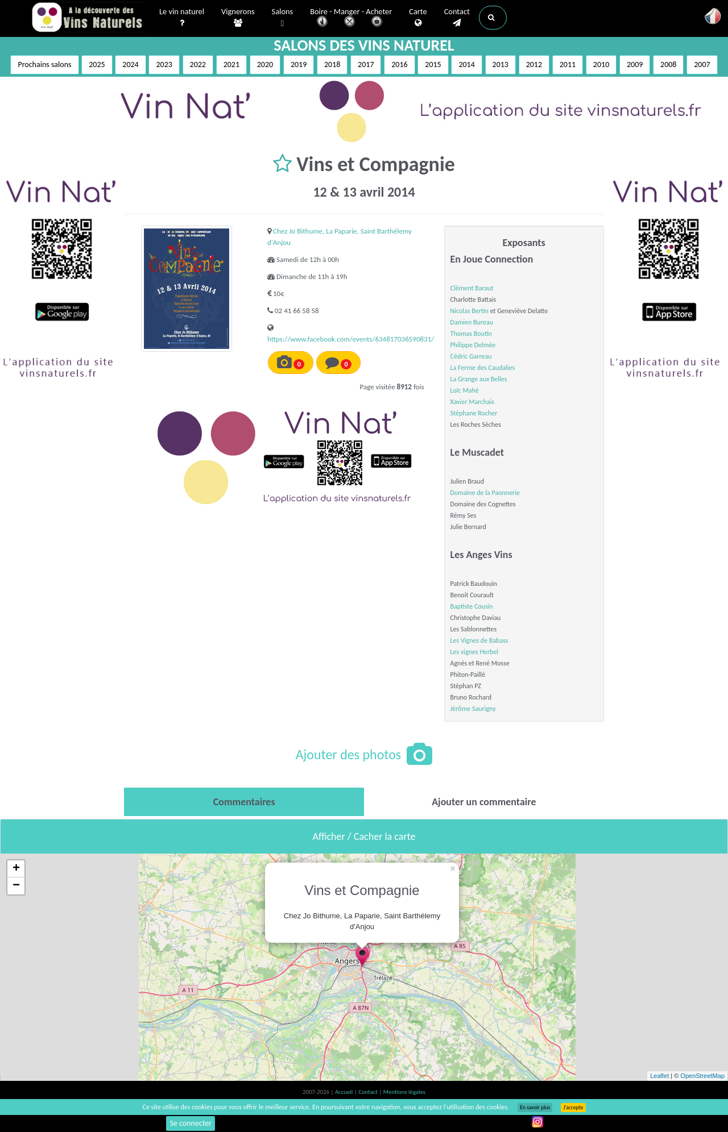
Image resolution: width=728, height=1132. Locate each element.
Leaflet (659, 1075)
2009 (635, 64)
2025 (97, 64)
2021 (231, 64)
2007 (702, 64)
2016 (399, 64)
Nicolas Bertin (469, 311)
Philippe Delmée (473, 345)
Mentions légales (404, 1092)
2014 (466, 64)
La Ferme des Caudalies (482, 368)
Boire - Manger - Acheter (351, 18)
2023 (164, 64)
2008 (668, 64)
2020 (265, 64)
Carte (418, 17)
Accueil (344, 1092)
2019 (299, 64)
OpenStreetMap (702, 1075)
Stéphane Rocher (474, 413)
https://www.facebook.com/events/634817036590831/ (350, 339)
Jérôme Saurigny (473, 709)
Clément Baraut (472, 288)
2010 (601, 64)
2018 (332, 64)
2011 (568, 64)
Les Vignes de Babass (479, 640)
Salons (282, 17)
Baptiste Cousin (471, 606)
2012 (534, 64)
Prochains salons (44, 64)
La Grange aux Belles (478, 379)
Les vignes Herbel (474, 652)
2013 (500, 64)
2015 (433, 64)
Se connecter (190, 1123)
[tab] (244, 802)
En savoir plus (535, 1107)
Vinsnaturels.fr (88, 18)
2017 (366, 64)
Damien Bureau (471, 322)
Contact (457, 17)
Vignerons (238, 17)
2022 (198, 64)
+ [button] (16, 868)
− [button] (16, 885)
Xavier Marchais (472, 402)
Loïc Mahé (464, 390)
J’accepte (573, 1107)
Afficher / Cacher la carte (364, 836)
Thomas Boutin (471, 334)
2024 (130, 64)
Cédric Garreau (471, 356)
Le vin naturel (181, 17)
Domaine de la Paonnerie (485, 493)
